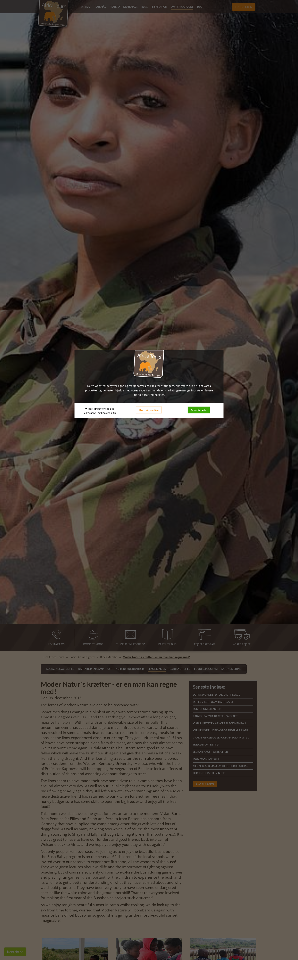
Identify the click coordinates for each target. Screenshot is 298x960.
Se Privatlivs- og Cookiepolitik (99, 413)
